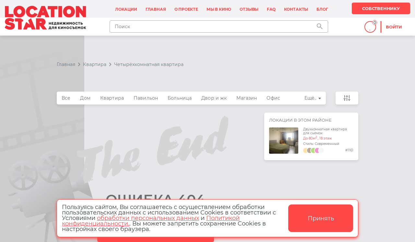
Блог (322, 9)
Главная (156, 9)
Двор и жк (214, 98)
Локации (126, 9)
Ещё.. (310, 98)
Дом (85, 98)
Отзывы (249, 9)
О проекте (186, 9)
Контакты (296, 9)
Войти (394, 26)
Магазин (246, 98)
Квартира (112, 98)
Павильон (146, 98)
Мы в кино (219, 9)
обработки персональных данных (148, 218)
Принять (321, 218)
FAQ (271, 9)
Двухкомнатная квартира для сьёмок (325, 131)
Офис (273, 98)
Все (66, 98)
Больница (180, 98)
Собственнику (381, 8)
